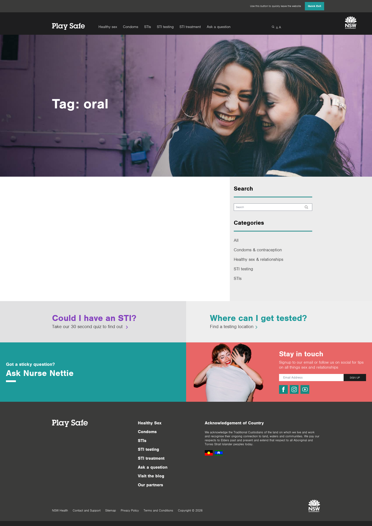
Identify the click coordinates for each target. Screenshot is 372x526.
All (236, 240)
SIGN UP (355, 377)
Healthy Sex (149, 423)
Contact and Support (86, 511)
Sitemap (110, 511)
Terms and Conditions (158, 511)
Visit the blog (151, 476)
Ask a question (219, 27)
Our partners (150, 484)
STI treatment (190, 27)
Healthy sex (108, 27)
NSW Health (60, 511)
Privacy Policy (130, 511)
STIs (147, 27)
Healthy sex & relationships (258, 259)
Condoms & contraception (258, 249)
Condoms (130, 27)
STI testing (165, 27)
